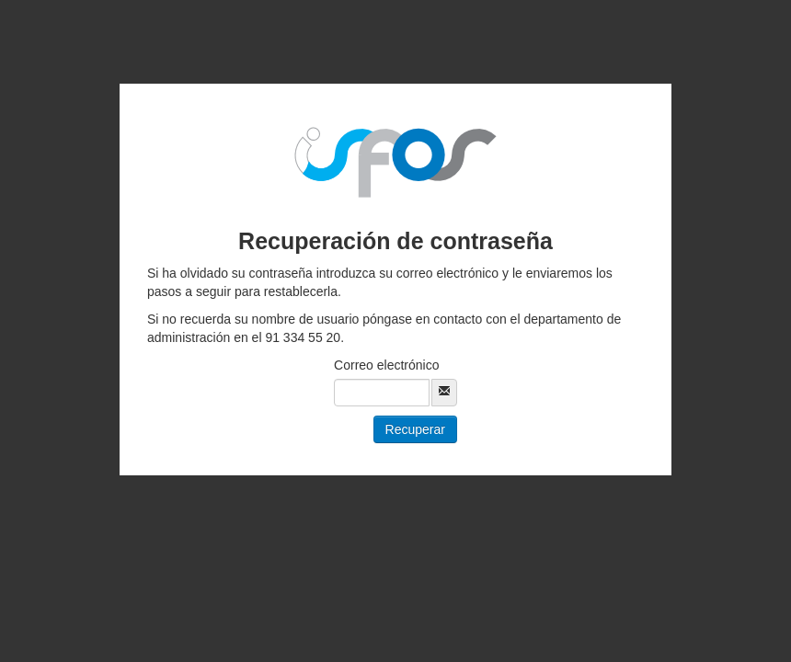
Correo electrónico (386, 365)
